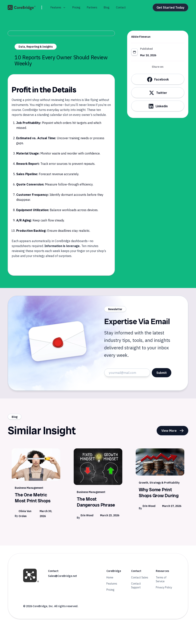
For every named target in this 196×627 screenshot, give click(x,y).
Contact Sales (139, 577)
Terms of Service (161, 579)
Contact (121, 7)
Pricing (76, 7)
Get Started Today (170, 7)
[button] (58, 7)
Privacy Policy (164, 587)
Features (111, 583)
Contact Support (136, 585)
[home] (21, 7)
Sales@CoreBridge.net (62, 576)
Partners (92, 7)
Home (109, 577)
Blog (106, 7)
